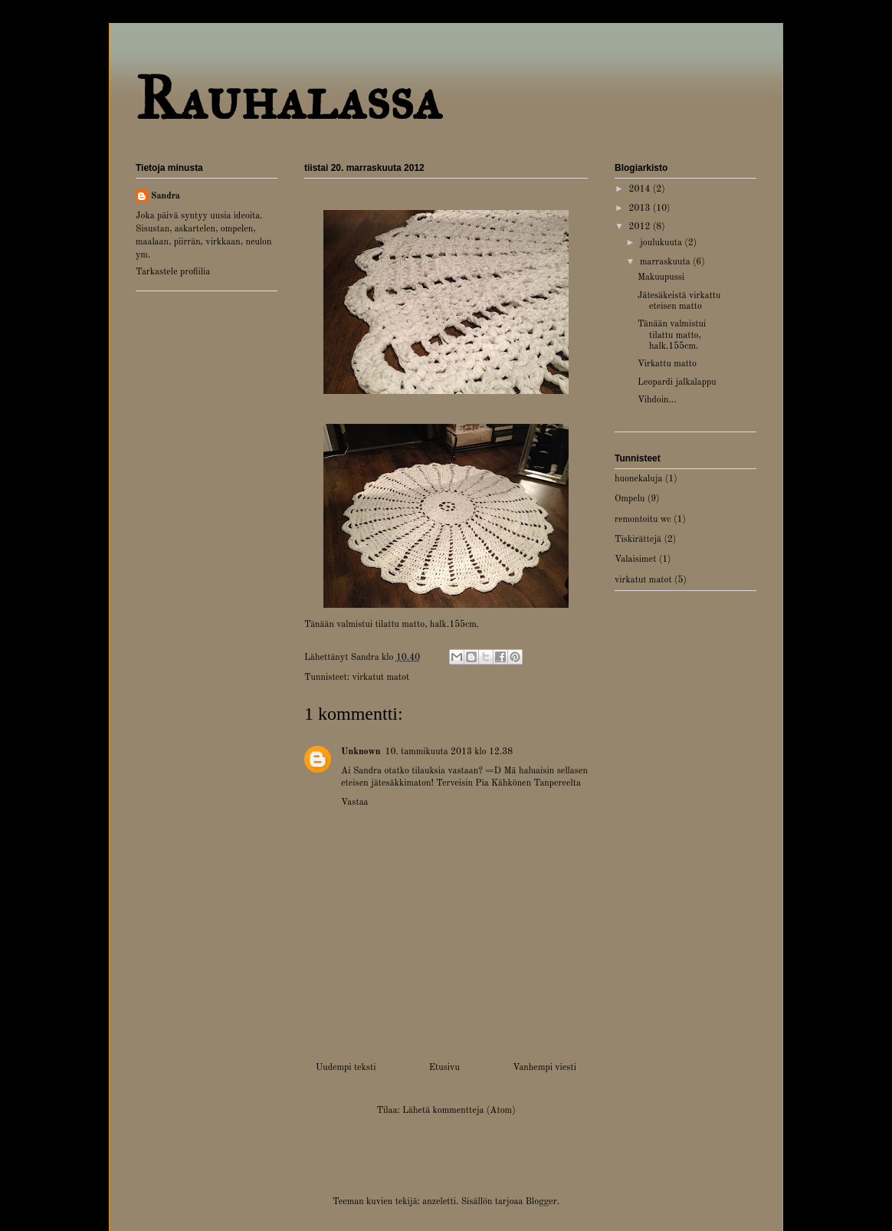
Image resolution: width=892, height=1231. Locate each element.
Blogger (541, 1201)
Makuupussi (661, 277)
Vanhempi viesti (544, 1067)
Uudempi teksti (346, 1067)
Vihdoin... (657, 400)
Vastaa (355, 802)
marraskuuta (666, 262)
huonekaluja (638, 479)
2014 (641, 189)
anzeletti (439, 1201)
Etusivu (444, 1067)
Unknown (360, 752)
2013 (641, 208)
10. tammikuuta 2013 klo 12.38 (449, 752)
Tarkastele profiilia (173, 272)
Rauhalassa (288, 98)
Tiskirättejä (638, 539)
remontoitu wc (643, 519)
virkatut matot (381, 677)
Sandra (165, 196)
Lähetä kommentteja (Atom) (459, 1110)
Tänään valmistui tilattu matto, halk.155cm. (672, 335)
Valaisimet (635, 559)
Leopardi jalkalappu (677, 382)
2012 (641, 226)
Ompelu (629, 499)
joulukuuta (662, 243)
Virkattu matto (667, 364)
